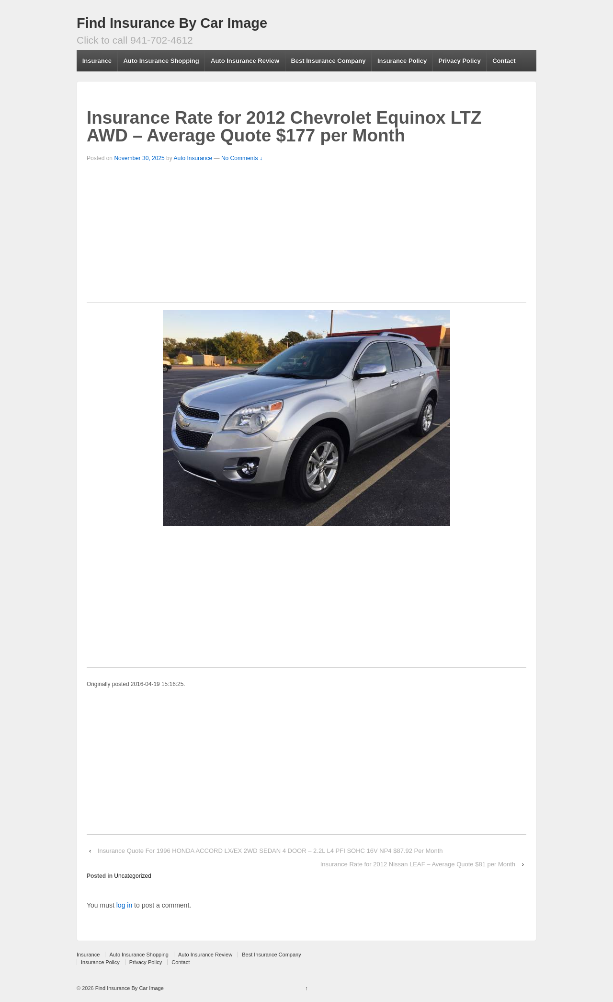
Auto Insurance (192, 158)
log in (124, 905)
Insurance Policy (402, 60)
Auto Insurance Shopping (161, 60)
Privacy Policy (460, 60)
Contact (503, 60)
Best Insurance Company (328, 60)
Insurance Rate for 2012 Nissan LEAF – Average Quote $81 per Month (417, 864)
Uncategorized (132, 876)
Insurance (97, 60)
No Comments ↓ (241, 158)
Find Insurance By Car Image (172, 23)
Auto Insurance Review (245, 60)
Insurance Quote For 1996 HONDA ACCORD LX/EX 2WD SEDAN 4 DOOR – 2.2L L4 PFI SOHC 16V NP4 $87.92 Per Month (270, 850)
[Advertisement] (306, 235)
